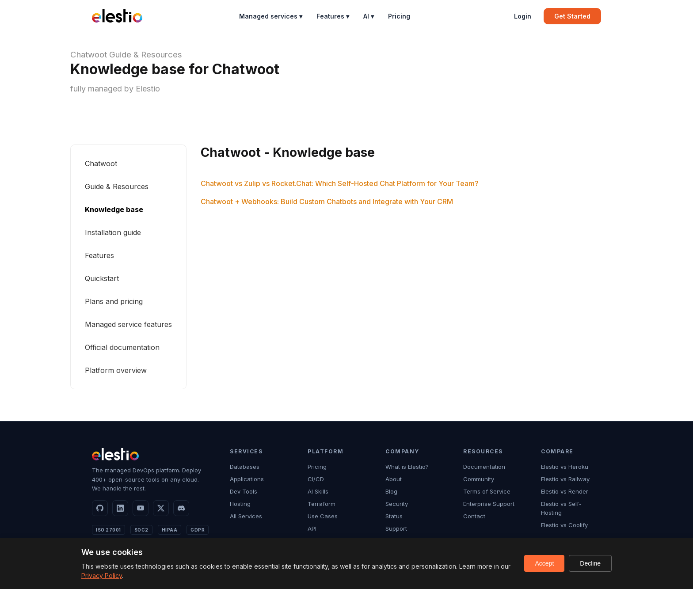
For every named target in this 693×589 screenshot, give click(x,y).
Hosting (240, 503)
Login (522, 16)
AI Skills (318, 491)
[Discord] (181, 508)
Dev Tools (243, 491)
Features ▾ (332, 16)
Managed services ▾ (270, 16)
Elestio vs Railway (565, 479)
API (312, 528)
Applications (247, 479)
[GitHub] (100, 508)
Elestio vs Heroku (564, 466)
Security (396, 503)
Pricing (399, 16)
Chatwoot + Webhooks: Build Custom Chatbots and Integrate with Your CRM (327, 201)
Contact (474, 516)
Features (99, 255)
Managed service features (128, 324)
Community (478, 479)
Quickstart (102, 278)
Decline (590, 563)
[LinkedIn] (120, 508)
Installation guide (113, 232)
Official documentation (122, 347)
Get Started (572, 16)
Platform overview (116, 370)
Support (396, 528)
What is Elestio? (407, 466)
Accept (544, 563)
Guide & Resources (145, 54)
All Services (246, 516)
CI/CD (316, 479)
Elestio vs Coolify (564, 524)
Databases (244, 466)
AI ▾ (368, 16)
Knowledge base (114, 209)
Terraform (321, 503)
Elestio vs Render (564, 491)
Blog (391, 491)
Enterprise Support (488, 503)
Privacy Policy (101, 575)
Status (394, 516)
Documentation (484, 466)
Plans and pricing (114, 301)
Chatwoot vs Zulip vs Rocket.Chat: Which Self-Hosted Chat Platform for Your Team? (340, 183)
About (393, 479)
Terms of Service (486, 491)
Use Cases (323, 516)
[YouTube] (140, 508)
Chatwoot (88, 54)
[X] (161, 508)
